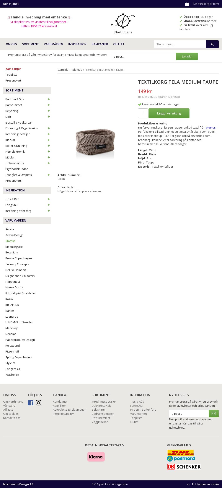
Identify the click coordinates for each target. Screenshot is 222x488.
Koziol (9, 299)
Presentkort (13, 80)
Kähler (9, 311)
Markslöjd (11, 328)
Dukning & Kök (101, 406)
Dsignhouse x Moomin (20, 276)
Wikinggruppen (120, 484)
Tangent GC (13, 369)
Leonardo (11, 316)
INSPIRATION (77, 44)
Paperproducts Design (20, 340)
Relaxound (12, 346)
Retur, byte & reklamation (69, 409)
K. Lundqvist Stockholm (20, 293)
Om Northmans (13, 401)
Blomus (10, 241)
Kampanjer (100, 44)
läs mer (211, 21)
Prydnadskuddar (16, 169)
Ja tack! (186, 56)
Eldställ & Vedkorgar (18, 122)
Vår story (9, 406)
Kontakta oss (12, 418)
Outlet (118, 44)
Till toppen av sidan (202, 484)
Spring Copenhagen (18, 357)
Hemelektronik (28, 151)
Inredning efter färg (28, 211)
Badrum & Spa (28, 99)
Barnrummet (28, 105)
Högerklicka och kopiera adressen (80, 191)
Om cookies (11, 414)
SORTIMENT (30, 44)
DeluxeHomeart (15, 270)
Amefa (9, 229)
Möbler (28, 157)
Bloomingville (14, 247)
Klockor (28, 140)
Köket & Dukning (28, 146)
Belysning (28, 111)
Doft (28, 117)
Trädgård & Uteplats (28, 175)
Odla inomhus (28, 163)
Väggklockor (100, 422)
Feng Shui (28, 205)
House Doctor (14, 287)
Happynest (12, 282)
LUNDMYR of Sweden (19, 322)
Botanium (11, 252)
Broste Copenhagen (18, 258)
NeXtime (10, 334)
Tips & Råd (28, 199)
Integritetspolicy (63, 414)
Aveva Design (14, 235)
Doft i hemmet (101, 418)
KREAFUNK (12, 305)
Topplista (11, 75)
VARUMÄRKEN (53, 44)
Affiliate (8, 409)
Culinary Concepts (17, 264)
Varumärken (138, 414)
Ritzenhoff (12, 351)
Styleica (10, 363)
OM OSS (11, 44)
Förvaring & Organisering (28, 128)
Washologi (12, 375)
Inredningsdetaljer (28, 134)
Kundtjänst (60, 401)
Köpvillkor (59, 406)
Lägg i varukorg (169, 113)
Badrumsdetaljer (103, 414)
